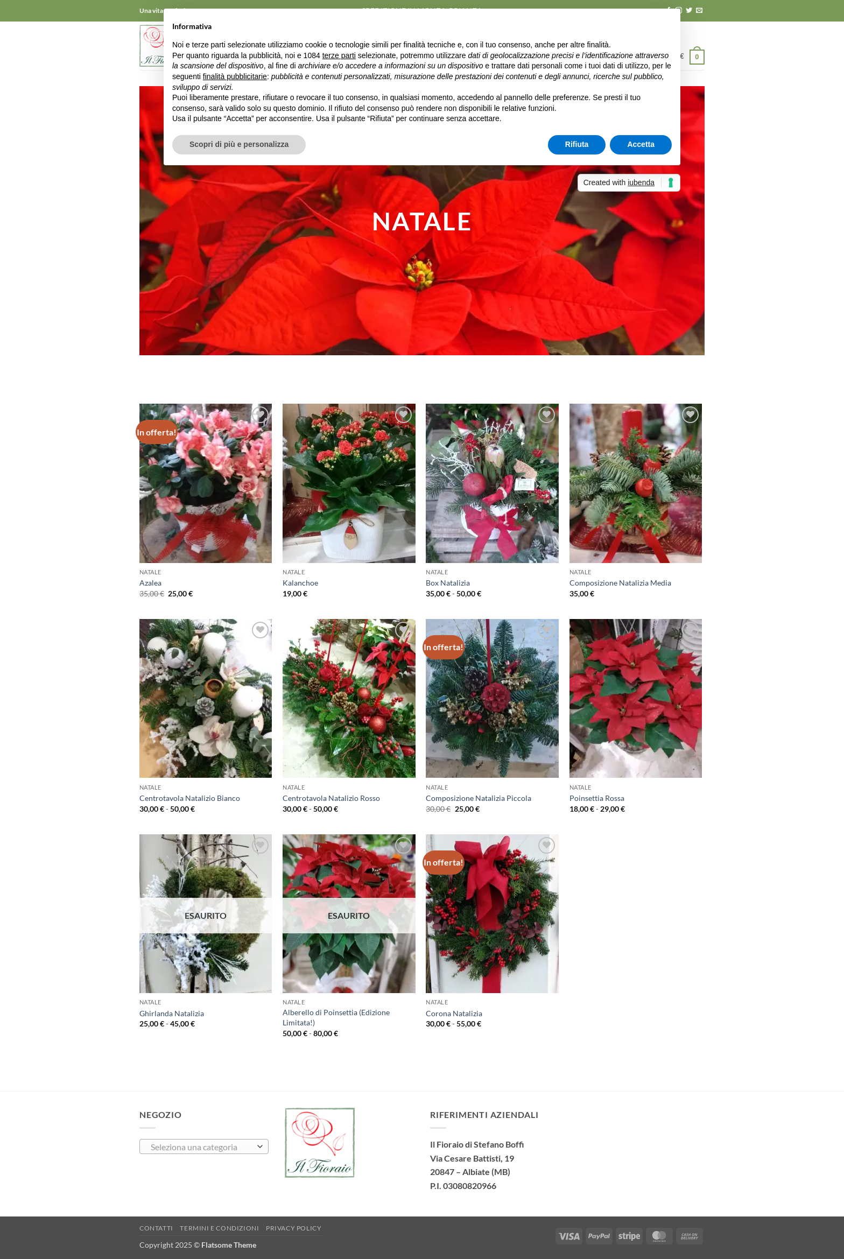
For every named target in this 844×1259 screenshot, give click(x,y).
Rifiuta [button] (577, 144)
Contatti (156, 1228)
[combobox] (204, 1146)
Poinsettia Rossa (596, 798)
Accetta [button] (641, 144)
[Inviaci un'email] (699, 11)
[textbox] (201, 1147)
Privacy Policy (294, 1228)
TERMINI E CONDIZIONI (219, 1228)
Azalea (150, 582)
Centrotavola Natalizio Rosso (331, 798)
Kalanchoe (300, 582)
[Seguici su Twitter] (689, 11)
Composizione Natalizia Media (620, 582)
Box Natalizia (448, 582)
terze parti (339, 55)
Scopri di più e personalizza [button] (239, 144)
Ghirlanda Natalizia (171, 1013)
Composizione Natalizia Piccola (478, 798)
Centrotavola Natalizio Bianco (189, 798)
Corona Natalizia (454, 1013)
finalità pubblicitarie (235, 76)
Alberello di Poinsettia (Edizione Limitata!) (336, 1017)
